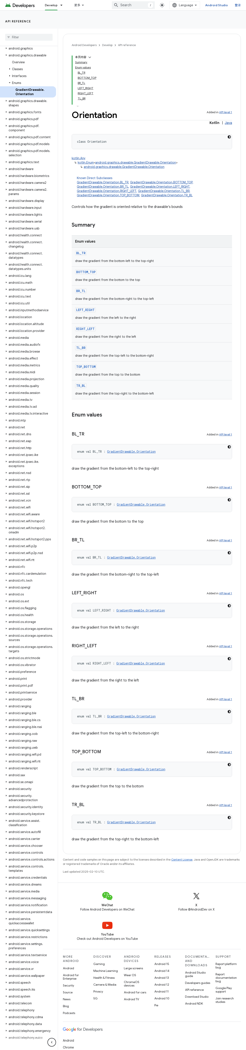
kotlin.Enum (86, 162)
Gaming (99, 964)
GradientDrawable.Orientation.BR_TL (102, 187)
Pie (156, 1005)
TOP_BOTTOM (86, 367)
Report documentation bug (226, 977)
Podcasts (69, 1013)
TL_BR (80, 348)
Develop (107, 45)
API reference (18, 21)
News (66, 999)
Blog (66, 1006)
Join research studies (225, 1000)
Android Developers (84, 45)
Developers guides (197, 983)
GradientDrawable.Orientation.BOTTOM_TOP (161, 182)
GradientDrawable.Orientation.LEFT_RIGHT (160, 187)
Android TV (131, 999)
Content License (182, 859)
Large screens (133, 968)
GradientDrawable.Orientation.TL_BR (164, 191)
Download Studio (196, 997)
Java (228, 123)
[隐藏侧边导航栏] (51, 1042)
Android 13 (161, 978)
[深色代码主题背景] (229, 136)
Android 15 (161, 964)
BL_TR (80, 253)
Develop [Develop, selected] (51, 5)
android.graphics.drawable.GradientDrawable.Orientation (135, 162)
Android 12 (161, 985)
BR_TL (80, 291)
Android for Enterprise (71, 976)
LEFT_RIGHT (85, 310)
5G (95, 998)
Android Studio (216, 5)
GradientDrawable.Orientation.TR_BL (167, 195)
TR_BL (80, 386)
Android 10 (161, 998)
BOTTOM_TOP (86, 272)
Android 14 (161, 971)
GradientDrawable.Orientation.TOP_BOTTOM (108, 195)
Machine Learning (105, 971)
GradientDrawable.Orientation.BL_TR (102, 182)
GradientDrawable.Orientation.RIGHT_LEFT (106, 191)
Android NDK (194, 1003)
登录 (238, 5)
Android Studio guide (195, 974)
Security (68, 985)
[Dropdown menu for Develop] (63, 5)
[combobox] (133, 5)
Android (68, 968)
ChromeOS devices (131, 983)
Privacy (98, 991)
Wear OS (130, 975)
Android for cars (135, 992)
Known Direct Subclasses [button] (154, 186)
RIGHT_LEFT (85, 329)
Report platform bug (226, 965)
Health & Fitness (104, 978)
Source (68, 992)
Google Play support (224, 989)
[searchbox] (29, 37)
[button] (28, 48)
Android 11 (161, 991)
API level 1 (225, 112)
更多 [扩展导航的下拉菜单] (77, 5)
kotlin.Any (78, 158)
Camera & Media (104, 985)
